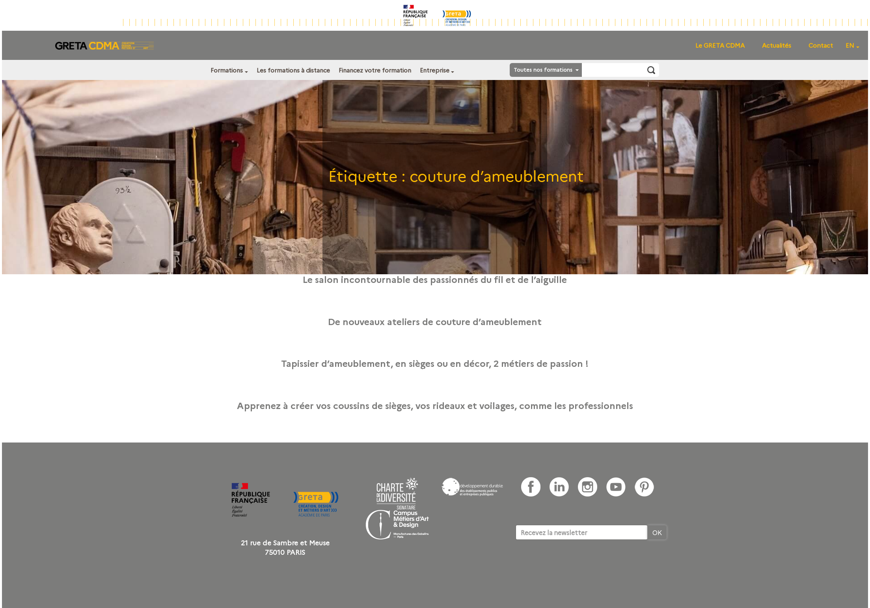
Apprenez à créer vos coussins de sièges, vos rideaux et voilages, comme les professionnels (435, 405)
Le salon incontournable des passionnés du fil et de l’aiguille (435, 279)
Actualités (776, 45)
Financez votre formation (375, 70)
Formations (227, 70)
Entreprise (434, 70)
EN (850, 45)
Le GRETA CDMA (720, 45)
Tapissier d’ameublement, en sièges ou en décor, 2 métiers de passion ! (435, 363)
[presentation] (575, 564)
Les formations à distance (293, 70)
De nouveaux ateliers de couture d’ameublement (435, 321)
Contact (821, 45)
